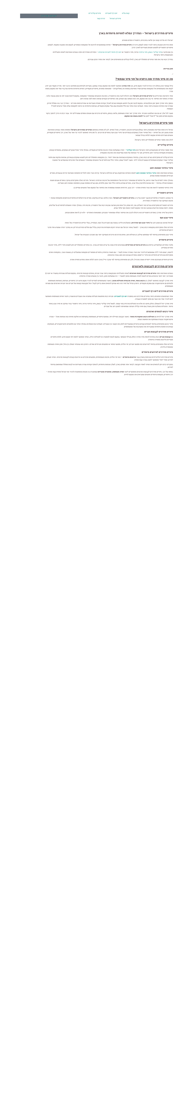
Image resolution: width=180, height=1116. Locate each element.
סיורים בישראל (95, 18)
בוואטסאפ (106, 520)
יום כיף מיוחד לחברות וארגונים (89, 52)
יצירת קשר (81, 18)
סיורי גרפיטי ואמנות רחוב (126, 173)
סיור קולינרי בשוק (135, 52)
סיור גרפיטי (123, 52)
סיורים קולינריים (75, 13)
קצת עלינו (105, 13)
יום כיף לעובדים (92, 13)
